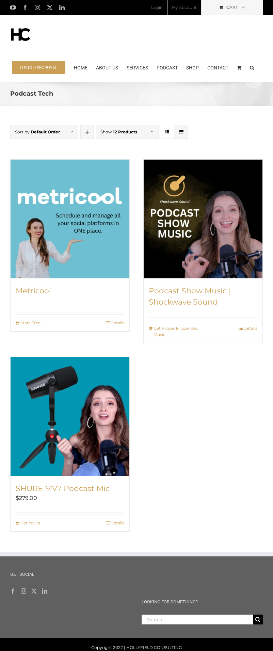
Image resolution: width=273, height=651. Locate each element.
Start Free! (31, 322)
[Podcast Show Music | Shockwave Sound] (203, 219)
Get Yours (30, 522)
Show (118, 131)
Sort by (37, 131)
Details (117, 322)
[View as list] (181, 132)
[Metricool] (70, 219)
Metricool (33, 290)
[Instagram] (23, 591)
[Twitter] (34, 591)
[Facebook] (13, 591)
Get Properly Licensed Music (176, 331)
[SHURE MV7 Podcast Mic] (70, 416)
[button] (252, 67)
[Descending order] (87, 132)
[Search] (258, 619)
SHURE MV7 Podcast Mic (63, 488)
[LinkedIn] (44, 591)
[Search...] (197, 619)
